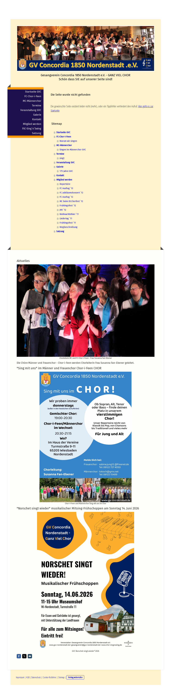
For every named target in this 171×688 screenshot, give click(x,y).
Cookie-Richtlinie (49, 680)
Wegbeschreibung (68, 230)
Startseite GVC (33, 95)
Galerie (37, 118)
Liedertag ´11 (66, 222)
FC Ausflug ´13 (66, 192)
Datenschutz (36, 680)
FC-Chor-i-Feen (32, 100)
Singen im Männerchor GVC (73, 153)
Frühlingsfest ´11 (68, 226)
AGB (27, 680)
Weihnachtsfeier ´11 (69, 218)
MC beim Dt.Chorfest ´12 (71, 205)
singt (62, 162)
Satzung (36, 136)
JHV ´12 (63, 213)
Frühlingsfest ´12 (68, 209)
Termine (36, 109)
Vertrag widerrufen (75, 680)
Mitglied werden (32, 127)
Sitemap (61, 680)
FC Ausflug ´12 (66, 200)
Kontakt (36, 123)
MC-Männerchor (32, 104)
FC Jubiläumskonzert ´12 (71, 196)
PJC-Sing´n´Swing (31, 132)
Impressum (20, 680)
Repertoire (65, 187)
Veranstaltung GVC (30, 113)
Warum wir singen (68, 144)
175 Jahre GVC (66, 175)
